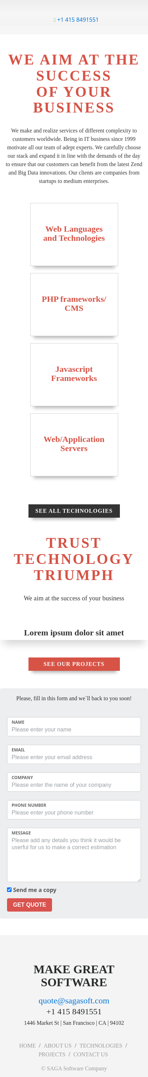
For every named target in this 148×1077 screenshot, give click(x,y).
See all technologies (74, 511)
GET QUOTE (29, 905)
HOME (27, 1046)
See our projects (74, 664)
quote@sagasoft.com (74, 1000)
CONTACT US (90, 1054)
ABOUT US (57, 1046)
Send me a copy (31, 890)
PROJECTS (52, 1054)
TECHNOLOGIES (100, 1046)
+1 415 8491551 (76, 19)
